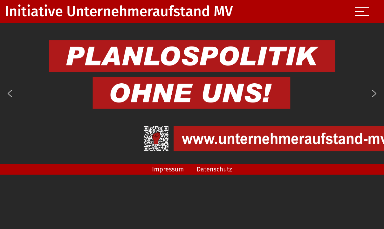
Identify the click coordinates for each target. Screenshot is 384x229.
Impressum (168, 169)
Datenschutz (214, 169)
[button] (10, 93)
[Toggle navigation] (361, 11)
